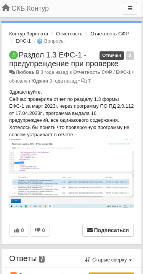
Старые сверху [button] (108, 260)
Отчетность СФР (109, 34)
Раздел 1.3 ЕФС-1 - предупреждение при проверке (64, 59)
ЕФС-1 (23, 41)
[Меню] (130, 8)
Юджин (39, 81)
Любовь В (27, 72)
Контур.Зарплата (28, 34)
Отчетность (69, 34)
